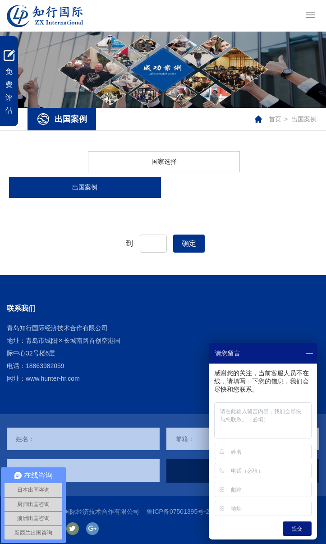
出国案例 (304, 119)
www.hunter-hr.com (53, 378)
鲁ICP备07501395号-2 (178, 511)
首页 (275, 119)
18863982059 (45, 365)
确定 (189, 243)
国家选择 (164, 161)
